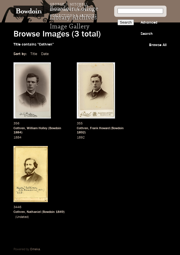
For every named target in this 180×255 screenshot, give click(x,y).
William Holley (37, 128)
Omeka (35, 249)
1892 (81, 132)
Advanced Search (149, 28)
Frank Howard (100, 128)
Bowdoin (55, 128)
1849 (60, 212)
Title (33, 54)
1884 (17, 132)
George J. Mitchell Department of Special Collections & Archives (73, 10)
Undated (22, 217)
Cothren (19, 128)
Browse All (157, 45)
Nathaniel (34, 212)
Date (45, 54)
